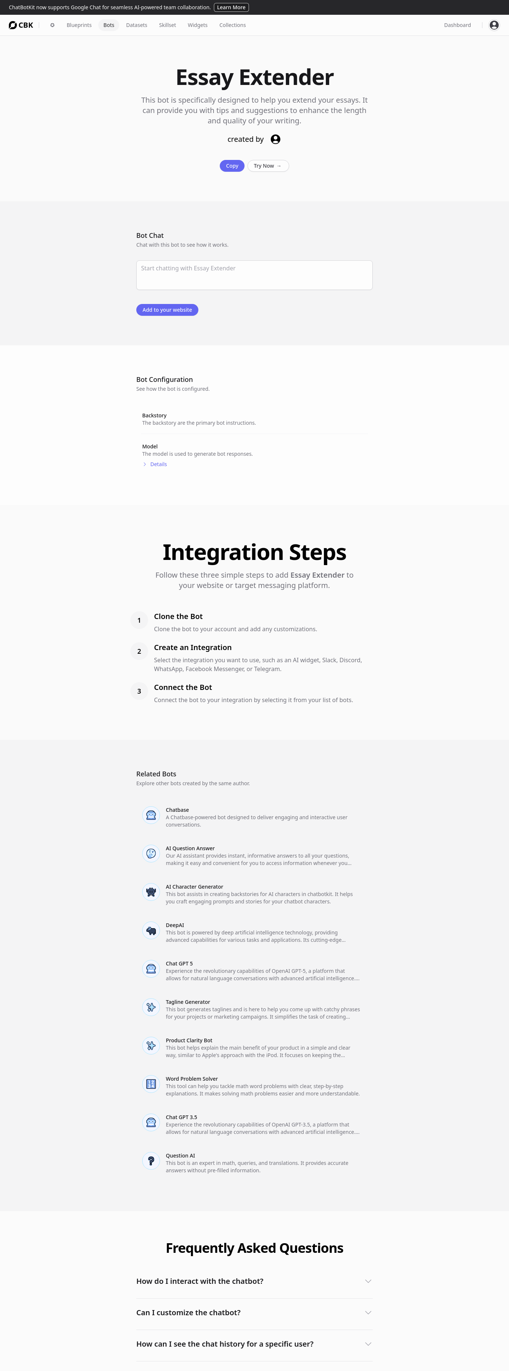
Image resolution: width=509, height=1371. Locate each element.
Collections (232, 24)
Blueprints (79, 24)
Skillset (167, 24)
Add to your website (167, 309)
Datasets (136, 24)
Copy (232, 165)
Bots (108, 24)
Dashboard (457, 24)
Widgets (198, 24)
